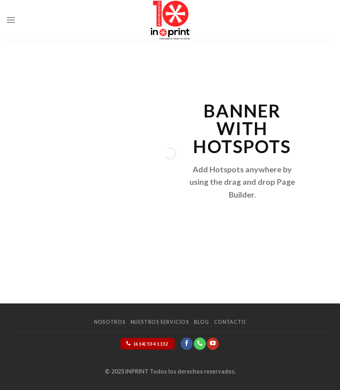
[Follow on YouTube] (213, 343)
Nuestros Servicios (159, 322)
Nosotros (109, 322)
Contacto (230, 322)
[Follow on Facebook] (187, 343)
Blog (201, 322)
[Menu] (11, 20)
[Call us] (200, 343)
